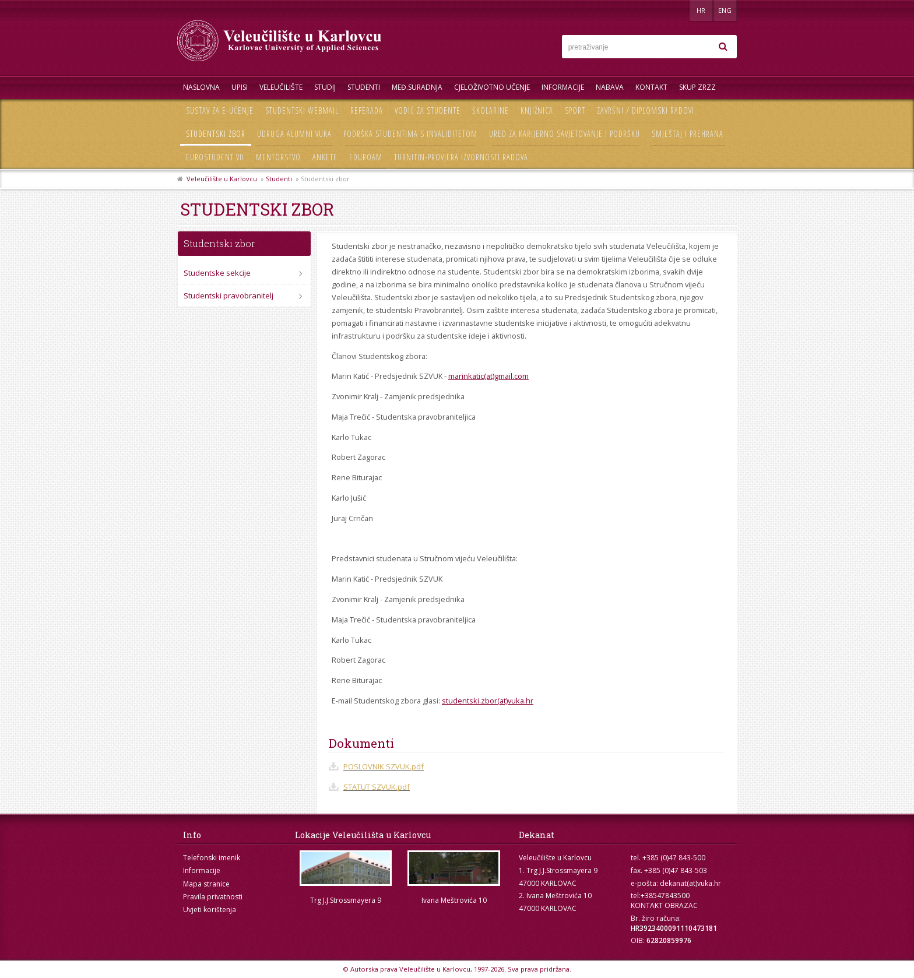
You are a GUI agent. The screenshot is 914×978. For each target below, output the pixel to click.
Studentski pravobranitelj (228, 295)
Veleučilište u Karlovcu (222, 178)
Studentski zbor (215, 133)
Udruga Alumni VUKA (294, 133)
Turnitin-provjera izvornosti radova (461, 157)
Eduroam (365, 157)
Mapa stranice (206, 884)
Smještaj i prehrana (687, 133)
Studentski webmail (302, 110)
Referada (366, 110)
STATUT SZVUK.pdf (376, 787)
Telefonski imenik (211, 858)
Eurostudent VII (215, 157)
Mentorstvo (278, 157)
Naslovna (201, 87)
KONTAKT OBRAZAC (664, 905)
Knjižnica (537, 110)
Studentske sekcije (217, 273)
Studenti (363, 87)
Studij (325, 87)
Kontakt (651, 87)
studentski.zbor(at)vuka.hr (487, 700)
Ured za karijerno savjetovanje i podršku (564, 133)
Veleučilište (281, 87)
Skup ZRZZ (697, 87)
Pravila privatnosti (212, 897)
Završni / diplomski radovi (645, 110)
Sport (575, 110)
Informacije (563, 87)
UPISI (239, 87)
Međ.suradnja (417, 87)
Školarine (490, 110)
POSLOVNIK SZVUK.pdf (383, 766)
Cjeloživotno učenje (492, 87)
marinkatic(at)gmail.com (488, 376)
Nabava (610, 87)
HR (701, 10)
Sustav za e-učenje (220, 110)
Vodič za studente (427, 110)
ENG (725, 10)
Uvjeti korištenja (209, 909)
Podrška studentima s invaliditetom (410, 133)
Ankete (325, 157)
